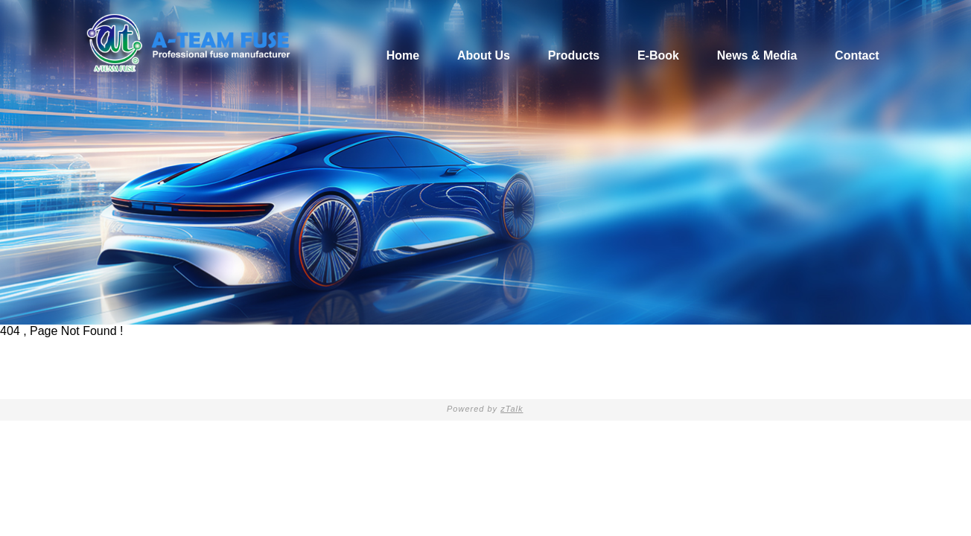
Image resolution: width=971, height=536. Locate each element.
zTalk (511, 408)
